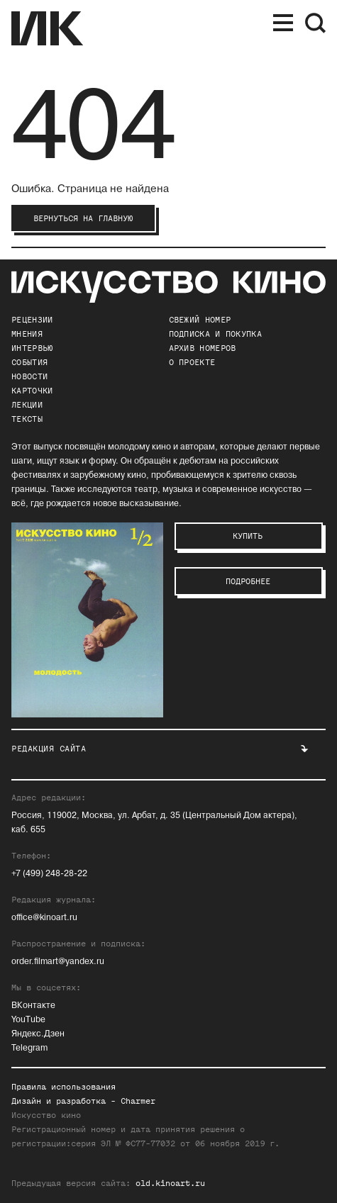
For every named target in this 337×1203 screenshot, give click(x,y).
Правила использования (63, 1086)
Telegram (29, 1048)
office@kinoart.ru (44, 918)
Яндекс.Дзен (38, 1034)
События (29, 362)
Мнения (27, 334)
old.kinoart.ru (170, 1183)
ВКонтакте (33, 1006)
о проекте (192, 362)
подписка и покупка (215, 334)
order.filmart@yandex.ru (57, 962)
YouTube (28, 1020)
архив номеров (202, 348)
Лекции (27, 405)
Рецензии (32, 319)
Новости (29, 376)
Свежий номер (200, 319)
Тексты (27, 419)
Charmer (138, 1101)
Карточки (32, 390)
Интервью (32, 348)
